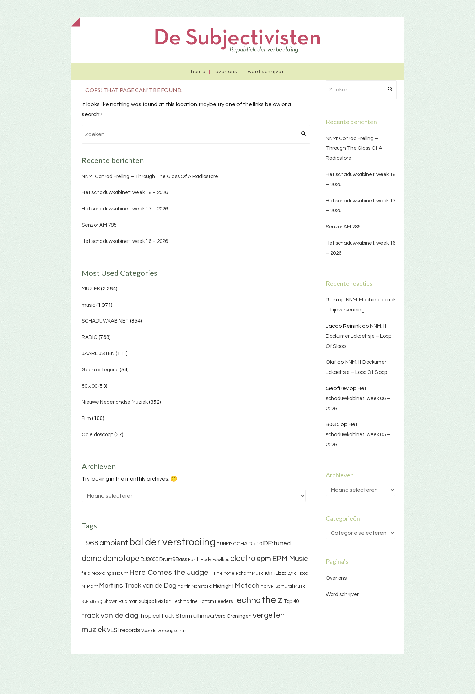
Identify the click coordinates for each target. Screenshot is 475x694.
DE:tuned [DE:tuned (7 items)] (277, 543)
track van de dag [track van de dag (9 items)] (110, 615)
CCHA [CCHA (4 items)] (240, 543)
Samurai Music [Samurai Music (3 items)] (290, 586)
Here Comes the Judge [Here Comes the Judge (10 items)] (168, 573)
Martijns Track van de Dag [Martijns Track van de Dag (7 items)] (137, 585)
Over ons (226, 71)
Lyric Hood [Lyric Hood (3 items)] (297, 573)
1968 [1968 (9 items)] (90, 543)
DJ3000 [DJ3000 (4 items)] (149, 559)
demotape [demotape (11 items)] (121, 558)
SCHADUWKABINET (105, 321)
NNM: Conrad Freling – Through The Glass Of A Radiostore (150, 176)
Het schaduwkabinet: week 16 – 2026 (125, 241)
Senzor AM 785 (99, 225)
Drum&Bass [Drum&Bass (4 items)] (173, 559)
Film (86, 418)
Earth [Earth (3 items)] (194, 559)
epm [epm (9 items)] (264, 558)
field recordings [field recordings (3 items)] (98, 573)
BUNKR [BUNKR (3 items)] (224, 544)
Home (198, 71)
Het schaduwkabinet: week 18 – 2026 (125, 192)
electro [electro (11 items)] (243, 558)
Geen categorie (100, 369)
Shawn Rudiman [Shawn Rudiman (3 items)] (120, 601)
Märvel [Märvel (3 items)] (267, 586)
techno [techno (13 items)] (247, 600)
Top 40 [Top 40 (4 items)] (291, 601)
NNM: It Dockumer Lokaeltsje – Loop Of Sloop (358, 336)
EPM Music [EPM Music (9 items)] (290, 558)
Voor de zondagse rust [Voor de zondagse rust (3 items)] (164, 630)
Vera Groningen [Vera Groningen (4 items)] (233, 616)
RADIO (90, 337)
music (88, 305)
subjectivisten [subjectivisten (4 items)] (155, 601)
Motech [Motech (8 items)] (247, 585)
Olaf (331, 362)
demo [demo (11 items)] (92, 558)
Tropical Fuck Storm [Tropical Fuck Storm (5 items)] (166, 616)
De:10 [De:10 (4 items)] (255, 543)
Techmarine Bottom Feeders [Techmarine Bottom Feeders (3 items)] (203, 601)
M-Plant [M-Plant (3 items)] (90, 586)
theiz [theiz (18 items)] (272, 600)
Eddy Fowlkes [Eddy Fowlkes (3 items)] (215, 559)
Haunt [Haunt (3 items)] (121, 573)
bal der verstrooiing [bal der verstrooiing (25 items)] (172, 542)
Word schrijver (266, 71)
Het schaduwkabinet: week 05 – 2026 (358, 434)
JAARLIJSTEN (98, 353)
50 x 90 (89, 386)
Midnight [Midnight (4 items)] (223, 586)
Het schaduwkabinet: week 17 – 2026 (125, 208)
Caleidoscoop (97, 434)
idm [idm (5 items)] (270, 573)
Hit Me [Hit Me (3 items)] (216, 573)
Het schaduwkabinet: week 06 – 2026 (358, 398)
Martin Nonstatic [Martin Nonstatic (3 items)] (194, 586)
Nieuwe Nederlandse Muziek (115, 402)
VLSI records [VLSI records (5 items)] (123, 630)
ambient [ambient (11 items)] (113, 543)
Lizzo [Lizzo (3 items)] (281, 573)
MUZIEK (91, 288)
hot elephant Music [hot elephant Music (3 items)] (244, 573)
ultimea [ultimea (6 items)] (203, 616)
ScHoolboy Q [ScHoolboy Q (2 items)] (92, 602)
